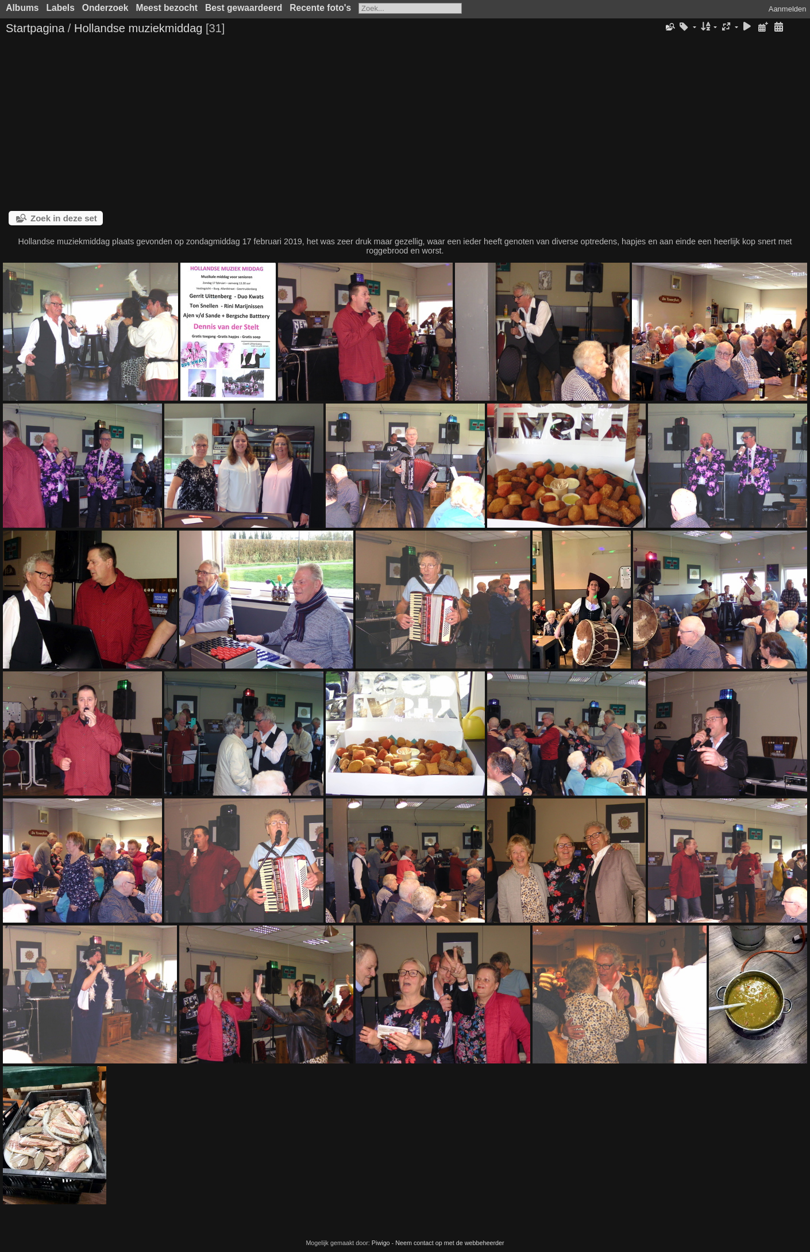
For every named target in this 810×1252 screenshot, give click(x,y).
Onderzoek (105, 8)
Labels (60, 8)
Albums (22, 8)
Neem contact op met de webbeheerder (449, 1242)
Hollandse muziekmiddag (138, 28)
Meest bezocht (166, 8)
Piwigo (381, 1242)
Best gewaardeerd (243, 8)
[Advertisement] (405, 124)
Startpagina (35, 28)
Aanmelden (788, 9)
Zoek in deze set (63, 218)
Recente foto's (320, 8)
